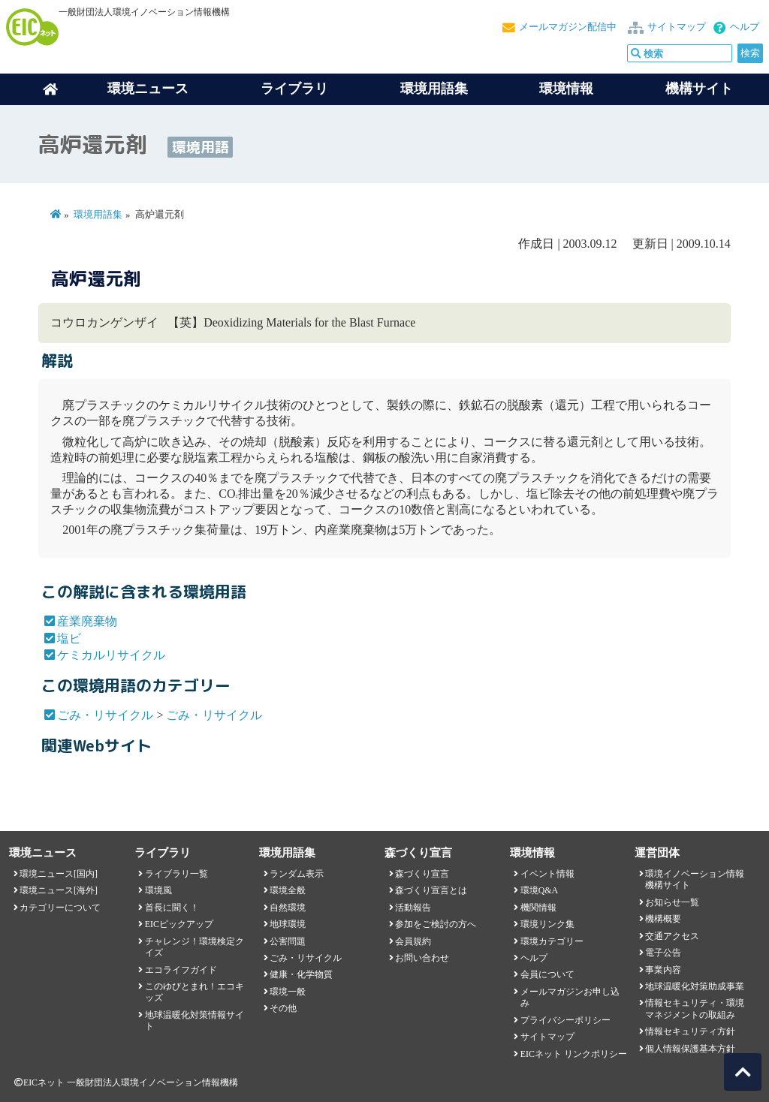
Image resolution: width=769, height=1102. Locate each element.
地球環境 (288, 924)
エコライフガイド (181, 970)
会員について (547, 974)
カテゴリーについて (60, 907)
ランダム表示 (297, 874)
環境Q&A (539, 890)
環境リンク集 (547, 924)
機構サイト (699, 88)
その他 (283, 1008)
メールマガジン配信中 (568, 27)
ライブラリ (294, 88)
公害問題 (288, 941)
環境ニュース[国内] (59, 874)
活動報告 (413, 907)
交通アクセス (672, 936)
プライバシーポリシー (565, 1020)
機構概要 (663, 919)
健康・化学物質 (301, 974)
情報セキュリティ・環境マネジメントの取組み (694, 1008)
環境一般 (288, 991)
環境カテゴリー (552, 941)
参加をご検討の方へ (435, 924)
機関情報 (538, 907)
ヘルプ (744, 27)
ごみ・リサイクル (105, 715)
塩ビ (69, 638)
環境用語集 (434, 88)
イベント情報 (547, 874)
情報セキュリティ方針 (690, 1031)
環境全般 (288, 890)
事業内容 (663, 970)
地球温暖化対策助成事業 (694, 986)
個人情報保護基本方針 (690, 1048)
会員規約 (413, 941)
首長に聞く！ (172, 907)
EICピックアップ (179, 924)
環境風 (158, 890)
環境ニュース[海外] (59, 890)
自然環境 (288, 907)
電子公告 (663, 952)
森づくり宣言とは (431, 890)
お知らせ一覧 (672, 902)
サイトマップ (676, 27)
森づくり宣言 (422, 874)
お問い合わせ (422, 958)
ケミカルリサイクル (111, 655)
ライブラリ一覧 (176, 874)
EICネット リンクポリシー (573, 1054)
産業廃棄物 (87, 621)
